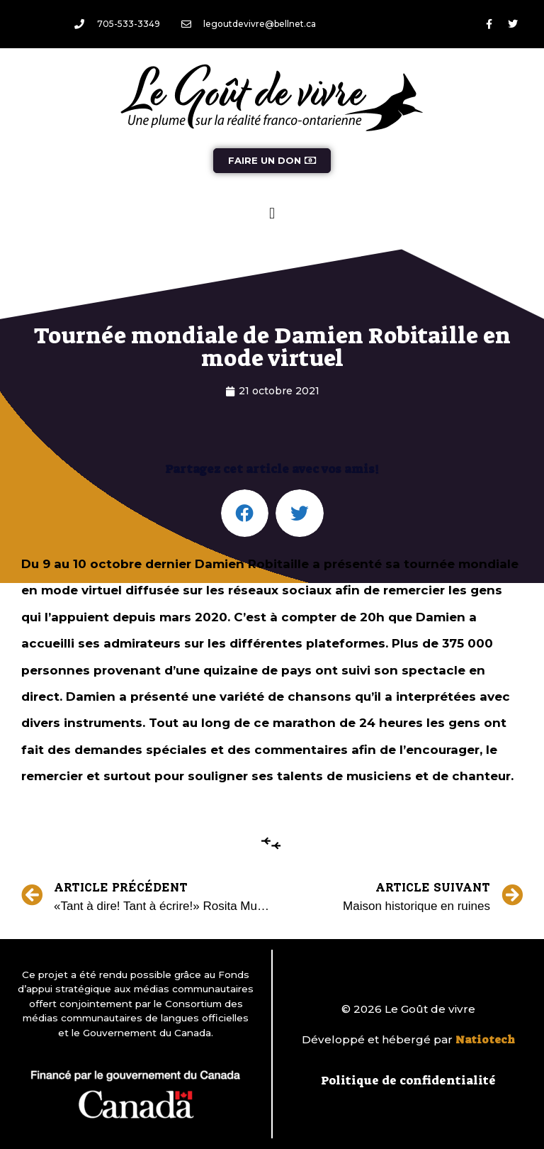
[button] (271, 213)
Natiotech (485, 1040)
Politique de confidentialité (408, 1080)
